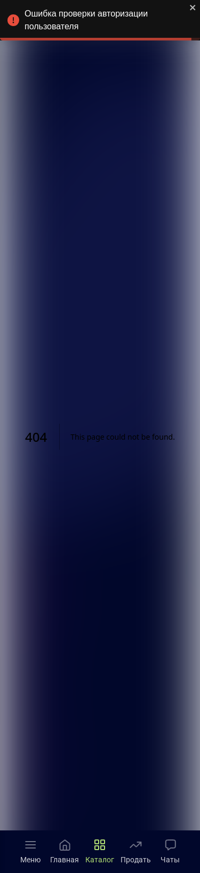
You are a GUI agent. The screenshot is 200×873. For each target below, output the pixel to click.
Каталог (99, 851)
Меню (30, 851)
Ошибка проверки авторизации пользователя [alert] (100, 21)
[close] (193, 8)
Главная (64, 851)
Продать (136, 851)
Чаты (170, 851)
